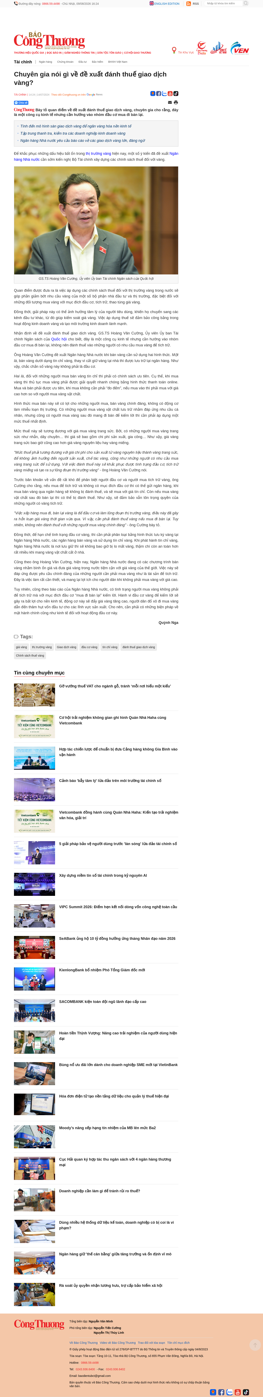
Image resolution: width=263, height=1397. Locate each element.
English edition (166, 3)
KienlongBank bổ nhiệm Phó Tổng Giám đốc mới (102, 970)
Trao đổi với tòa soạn (151, 1342)
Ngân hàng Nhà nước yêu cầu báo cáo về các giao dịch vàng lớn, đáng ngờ (82, 141)
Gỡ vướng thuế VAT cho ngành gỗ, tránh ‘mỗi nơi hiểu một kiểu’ (115, 686)
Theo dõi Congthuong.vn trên (68, 94)
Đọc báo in (54, 52)
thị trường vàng (98, 153)
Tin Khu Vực (183, 50)
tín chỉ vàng (110, 647)
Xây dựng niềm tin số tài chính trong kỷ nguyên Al (103, 875)
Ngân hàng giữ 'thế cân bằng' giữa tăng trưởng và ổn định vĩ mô (115, 1254)
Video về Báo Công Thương (118, 1342)
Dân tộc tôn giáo (109, 52)
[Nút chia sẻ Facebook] (45, 103)
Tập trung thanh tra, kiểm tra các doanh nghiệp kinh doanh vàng (72, 133)
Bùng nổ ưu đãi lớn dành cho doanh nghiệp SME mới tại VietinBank (118, 1065)
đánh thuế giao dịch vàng (138, 647)
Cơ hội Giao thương (137, 52)
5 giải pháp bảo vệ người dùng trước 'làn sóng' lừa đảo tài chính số (118, 844)
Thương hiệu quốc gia (29, 52)
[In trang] (175, 103)
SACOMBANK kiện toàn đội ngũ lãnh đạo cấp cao (102, 1002)
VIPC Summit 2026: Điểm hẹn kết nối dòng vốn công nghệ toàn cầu (118, 907)
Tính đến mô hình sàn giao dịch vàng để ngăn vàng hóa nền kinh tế (75, 126)
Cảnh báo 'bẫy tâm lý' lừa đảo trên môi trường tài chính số (110, 781)
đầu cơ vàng (89, 647)
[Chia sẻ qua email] (170, 102)
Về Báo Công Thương (83, 1342)
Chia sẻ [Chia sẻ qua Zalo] (21, 102)
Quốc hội (59, 339)
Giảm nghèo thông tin (79, 52)
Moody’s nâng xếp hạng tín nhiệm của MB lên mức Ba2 (107, 1128)
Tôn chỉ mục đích (178, 1342)
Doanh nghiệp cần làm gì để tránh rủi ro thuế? (99, 1191)
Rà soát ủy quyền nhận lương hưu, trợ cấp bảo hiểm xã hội (110, 1286)
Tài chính (23, 62)
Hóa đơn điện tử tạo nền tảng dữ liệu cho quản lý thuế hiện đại (114, 1096)
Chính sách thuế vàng (30, 655)
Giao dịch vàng (66, 647)
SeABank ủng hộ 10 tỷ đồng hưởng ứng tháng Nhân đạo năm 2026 (117, 939)
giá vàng (21, 647)
